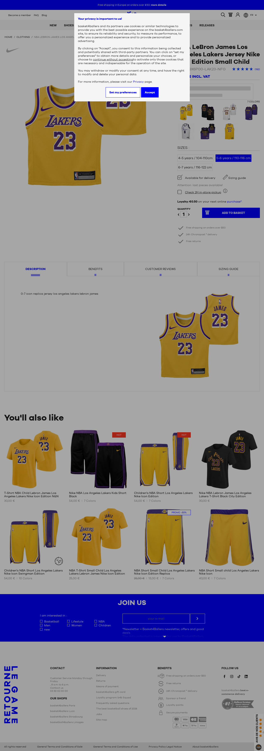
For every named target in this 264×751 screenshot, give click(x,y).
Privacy (138, 81)
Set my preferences (123, 92)
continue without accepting (113, 59)
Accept (150, 92)
